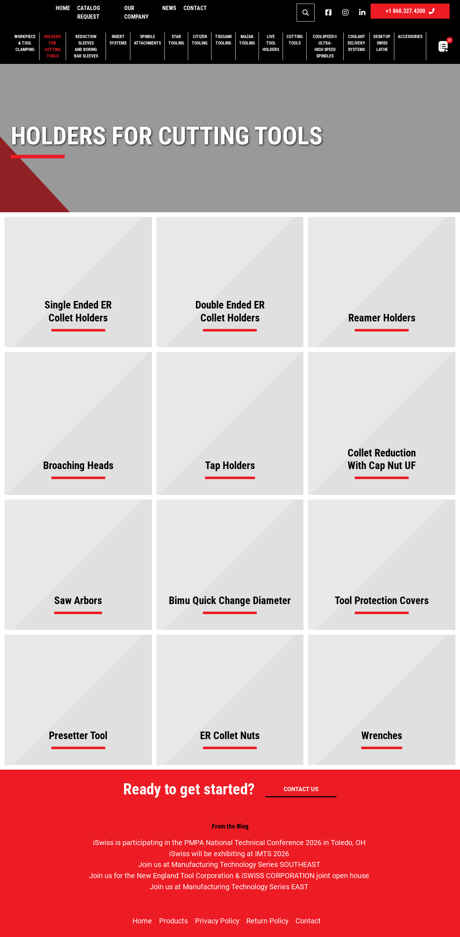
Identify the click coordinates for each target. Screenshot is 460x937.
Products (173, 921)
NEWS (169, 8)
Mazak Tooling (247, 40)
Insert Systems (118, 40)
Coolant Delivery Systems (356, 43)
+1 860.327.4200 (410, 11)
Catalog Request (88, 12)
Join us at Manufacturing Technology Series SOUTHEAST (229, 865)
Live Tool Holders (270, 43)
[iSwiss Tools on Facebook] (328, 13)
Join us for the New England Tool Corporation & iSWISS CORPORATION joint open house (229, 876)
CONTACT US (301, 789)
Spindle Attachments (147, 40)
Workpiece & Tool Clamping (25, 43)
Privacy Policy (217, 921)
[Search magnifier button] (305, 12)
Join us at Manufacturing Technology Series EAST (229, 887)
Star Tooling (176, 40)
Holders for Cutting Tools (52, 46)
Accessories (410, 36)
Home (63, 8)
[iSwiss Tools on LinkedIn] (362, 13)
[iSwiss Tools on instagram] (345, 13)
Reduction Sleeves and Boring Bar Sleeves (86, 46)
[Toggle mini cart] (443, 46)
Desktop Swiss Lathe (381, 43)
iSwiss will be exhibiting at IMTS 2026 (229, 854)
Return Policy (267, 921)
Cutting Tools (295, 40)
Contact (195, 8)
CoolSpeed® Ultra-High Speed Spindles (325, 46)
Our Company (136, 12)
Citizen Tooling (200, 40)
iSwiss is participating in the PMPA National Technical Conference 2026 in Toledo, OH (229, 843)
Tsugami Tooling (223, 40)
